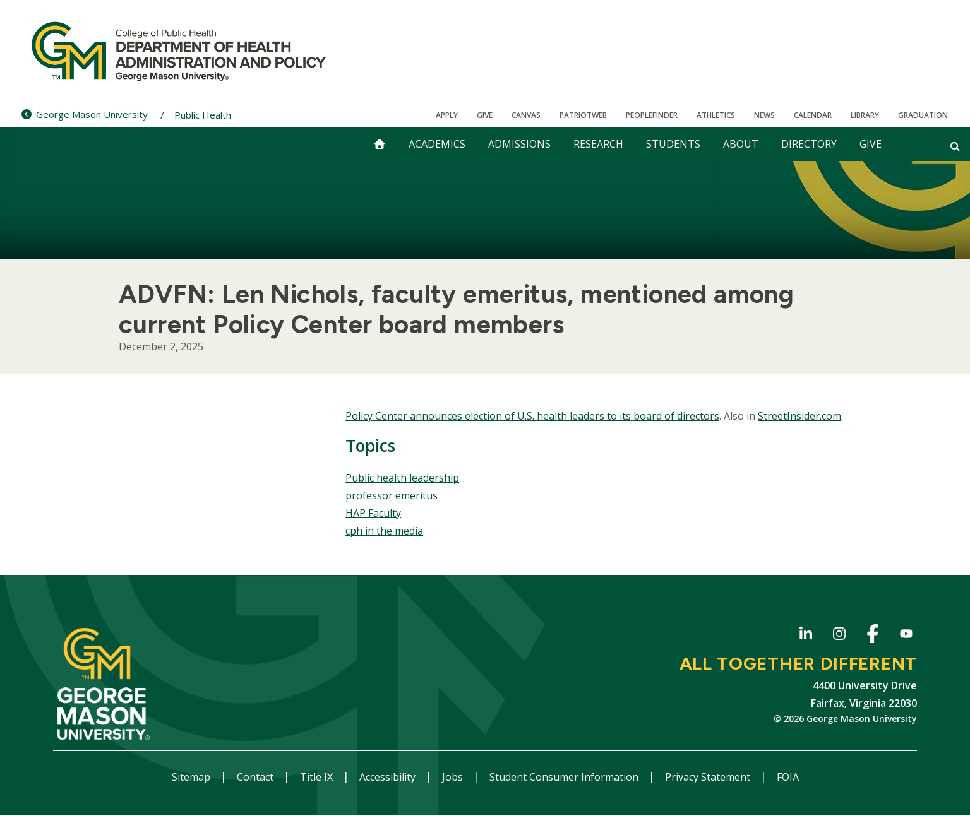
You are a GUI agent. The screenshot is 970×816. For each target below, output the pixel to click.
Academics (437, 144)
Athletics (716, 115)
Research (598, 144)
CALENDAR (813, 115)
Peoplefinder (652, 115)
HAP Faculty (373, 513)
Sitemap (192, 777)
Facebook (872, 636)
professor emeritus (391, 495)
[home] (379, 144)
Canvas (526, 115)
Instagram (839, 636)
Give (485, 115)
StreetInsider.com (799, 416)
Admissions (519, 144)
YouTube (906, 636)
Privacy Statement (709, 777)
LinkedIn (805, 636)
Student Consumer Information (565, 777)
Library (865, 115)
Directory (809, 144)
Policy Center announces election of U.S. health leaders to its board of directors (532, 416)
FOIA (788, 777)
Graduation (923, 115)
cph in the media (384, 531)
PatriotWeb (583, 115)
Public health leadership (402, 478)
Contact (256, 777)
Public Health (202, 115)
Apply (447, 115)
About (740, 144)
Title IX (317, 777)
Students (673, 144)
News (764, 115)
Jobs (453, 777)
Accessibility (388, 777)
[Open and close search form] (955, 146)
